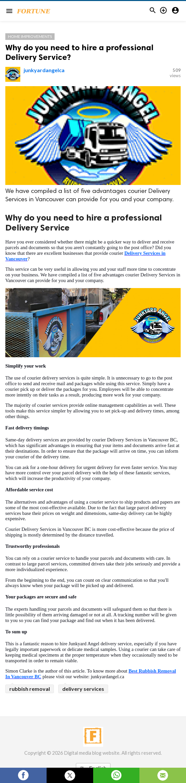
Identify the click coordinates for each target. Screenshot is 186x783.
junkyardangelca (44, 70)
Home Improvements (30, 36)
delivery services (83, 689)
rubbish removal (29, 689)
